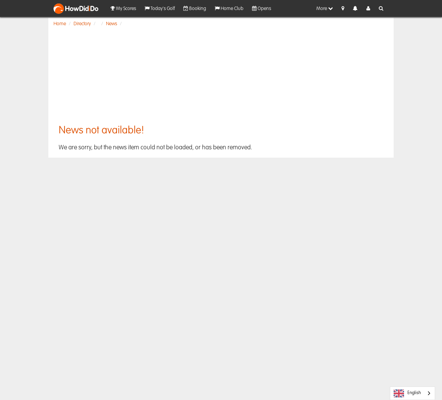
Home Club (229, 8)
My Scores (123, 8)
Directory (82, 23)
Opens (261, 8)
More (324, 8)
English (407, 393)
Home (60, 23)
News (111, 23)
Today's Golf (160, 8)
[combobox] (412, 393)
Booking (194, 8)
